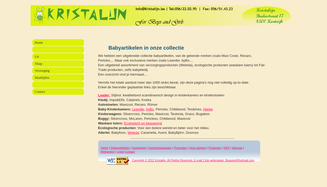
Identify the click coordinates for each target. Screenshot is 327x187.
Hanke (208, 109)
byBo (150, 109)
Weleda (133, 133)
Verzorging (42, 70)
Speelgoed (139, 147)
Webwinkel (108, 151)
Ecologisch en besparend (143, 123)
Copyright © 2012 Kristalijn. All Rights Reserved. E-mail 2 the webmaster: (165, 160)
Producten (214, 147)
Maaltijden (42, 77)
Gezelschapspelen (160, 147)
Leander (138, 109)
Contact (130, 151)
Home (104, 147)
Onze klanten (197, 147)
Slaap (38, 63)
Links (120, 151)
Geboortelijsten (120, 147)
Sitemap (237, 147)
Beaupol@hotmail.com (239, 160)
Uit (37, 56)
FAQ (226, 147)
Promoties (180, 147)
